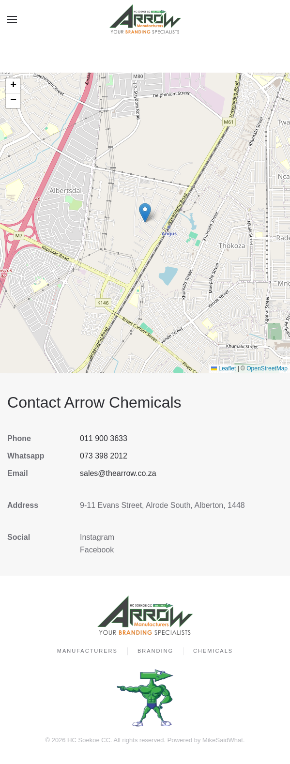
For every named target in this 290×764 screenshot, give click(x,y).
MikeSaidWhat (221, 740)
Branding (155, 652)
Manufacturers (87, 652)
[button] (12, 19)
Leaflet (223, 368)
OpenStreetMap (267, 368)
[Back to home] (145, 19)
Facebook (97, 550)
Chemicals (213, 652)
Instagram (97, 537)
